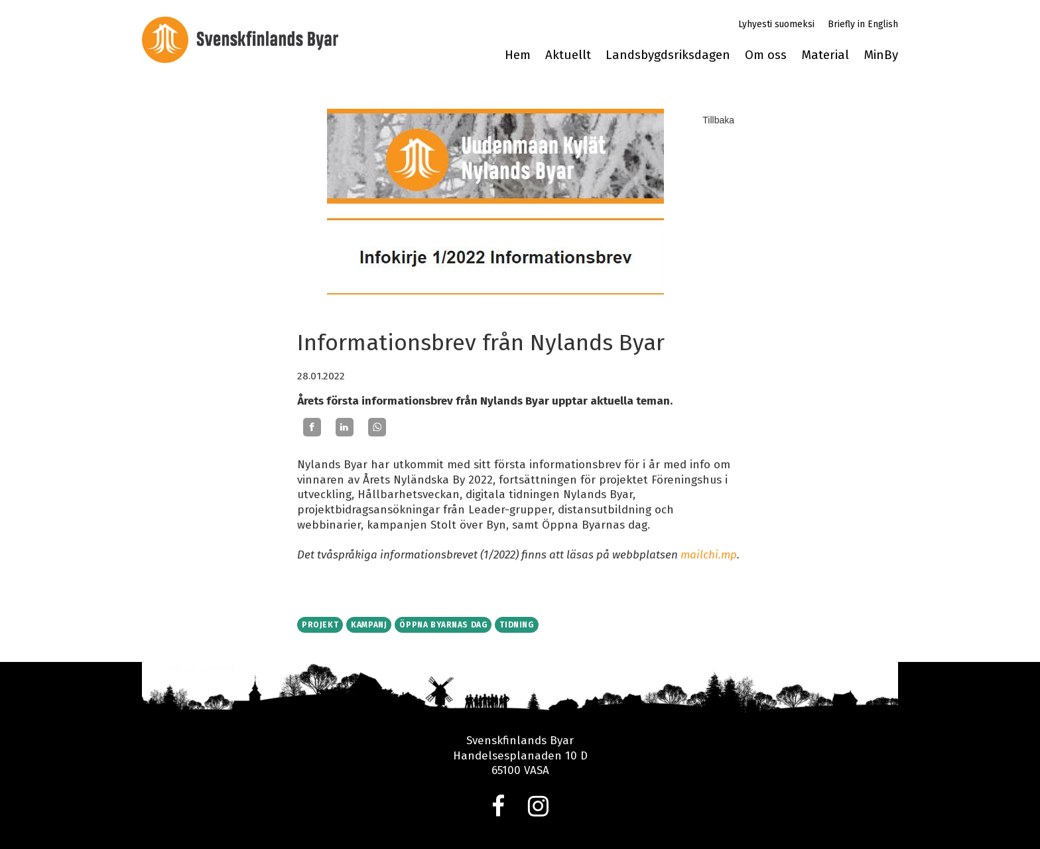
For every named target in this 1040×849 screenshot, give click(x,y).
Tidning (516, 624)
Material (825, 55)
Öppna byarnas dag (443, 624)
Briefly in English (863, 24)
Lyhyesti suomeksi (776, 24)
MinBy (881, 55)
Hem (518, 55)
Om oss (766, 55)
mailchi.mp (709, 555)
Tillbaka (718, 120)
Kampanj (369, 624)
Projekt (320, 624)
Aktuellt (568, 55)
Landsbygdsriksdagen (668, 55)
